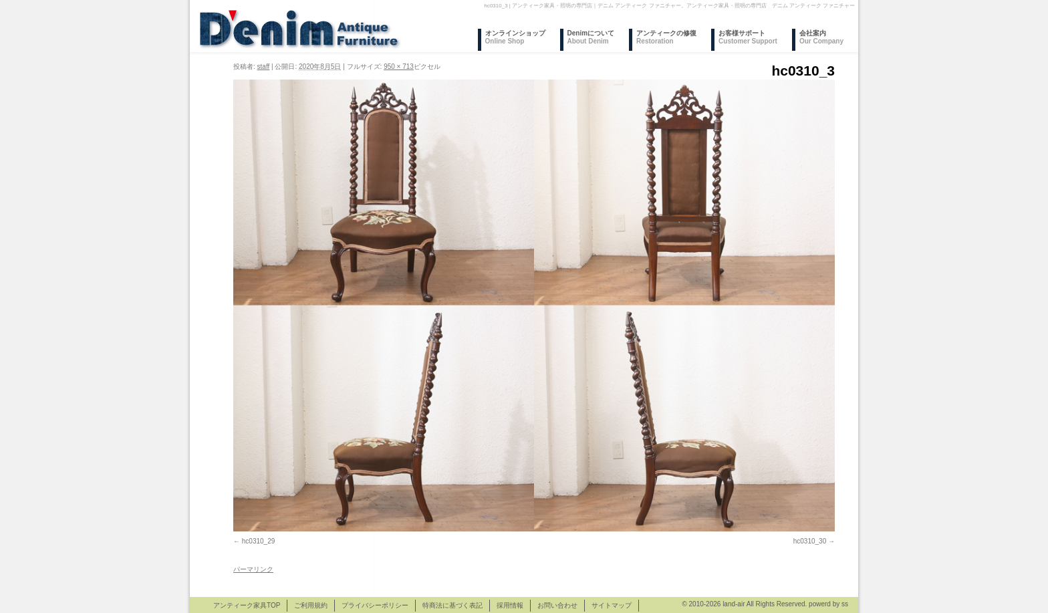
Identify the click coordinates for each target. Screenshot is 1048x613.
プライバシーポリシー (375, 605)
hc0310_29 (258, 541)
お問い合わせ (557, 605)
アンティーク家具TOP (246, 605)
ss (844, 604)
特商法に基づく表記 (452, 605)
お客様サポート (747, 37)
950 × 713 (399, 66)
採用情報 (510, 605)
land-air (734, 604)
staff (263, 66)
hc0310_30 (810, 541)
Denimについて (591, 37)
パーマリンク (253, 569)
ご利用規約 (311, 605)
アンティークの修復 (666, 37)
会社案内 (821, 37)
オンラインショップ (515, 37)
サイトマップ (612, 605)
